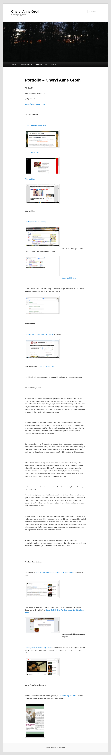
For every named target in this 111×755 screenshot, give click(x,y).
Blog (46, 64)
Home (14, 64)
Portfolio (39, 64)
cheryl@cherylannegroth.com (35, 104)
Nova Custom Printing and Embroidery (39, 334)
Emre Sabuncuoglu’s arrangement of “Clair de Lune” (55, 572)
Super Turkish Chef (32, 152)
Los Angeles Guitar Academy (35, 125)
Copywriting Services (25, 64)
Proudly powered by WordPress (55, 747)
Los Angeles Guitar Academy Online (38, 647)
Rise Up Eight (30, 179)
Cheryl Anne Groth (25, 11)
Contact (53, 64)
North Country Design (48, 366)
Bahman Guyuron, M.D (68, 696)
